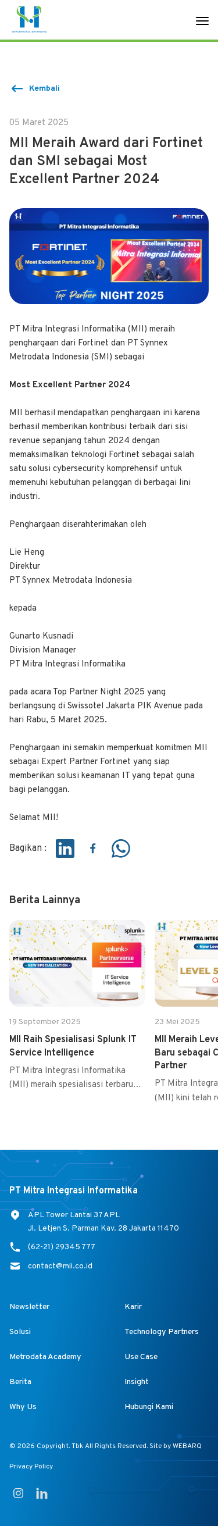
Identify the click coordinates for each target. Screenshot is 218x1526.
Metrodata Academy (45, 1357)
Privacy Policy (31, 1466)
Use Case (141, 1357)
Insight (136, 1382)
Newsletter (29, 1307)
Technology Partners (161, 1332)
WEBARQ (187, 1446)
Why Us (23, 1407)
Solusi (20, 1332)
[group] (77, 1006)
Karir (133, 1307)
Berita (20, 1382)
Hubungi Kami (148, 1407)
